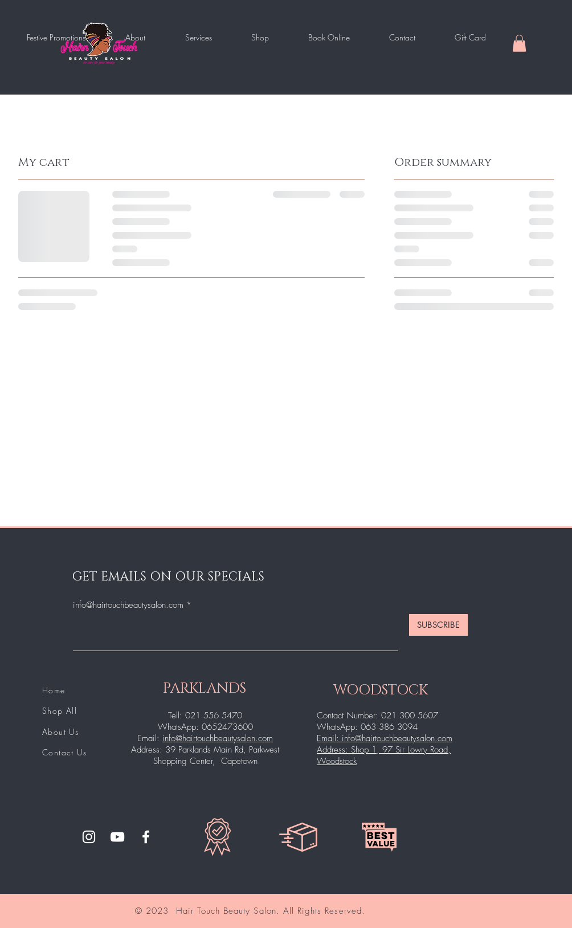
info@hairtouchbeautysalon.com (128, 605)
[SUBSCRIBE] (438, 625)
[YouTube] (117, 836)
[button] (519, 43)
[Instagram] (88, 836)
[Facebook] (145, 836)
